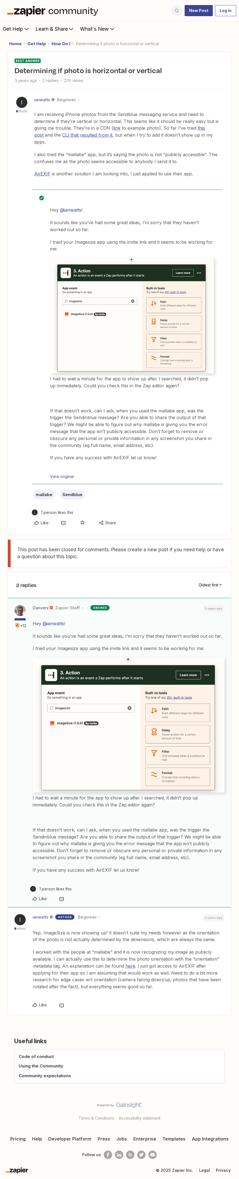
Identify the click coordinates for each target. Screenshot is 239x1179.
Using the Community (41, 1066)
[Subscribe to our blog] (130, 1155)
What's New (97, 28)
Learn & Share (54, 28)
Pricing (18, 1139)
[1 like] (52, 512)
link (116, 128)
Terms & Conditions (96, 1118)
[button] (199, 10)
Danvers (41, 607)
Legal (204, 1170)
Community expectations (45, 1075)
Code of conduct (36, 1056)
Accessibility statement (139, 1118)
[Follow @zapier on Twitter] (141, 1155)
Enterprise (144, 1139)
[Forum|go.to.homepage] (54, 10)
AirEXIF (42, 174)
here (130, 966)
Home (15, 43)
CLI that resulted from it (87, 135)
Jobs (121, 1139)
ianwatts (42, 99)
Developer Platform (69, 1139)
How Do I (61, 43)
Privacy (223, 1170)
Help (37, 1139)
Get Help (16, 28)
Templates (173, 1139)
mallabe (44, 494)
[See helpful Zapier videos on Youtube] (152, 1155)
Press (104, 1139)
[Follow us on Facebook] (108, 1155)
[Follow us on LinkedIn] (119, 1155)
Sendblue (72, 494)
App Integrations (210, 1139)
